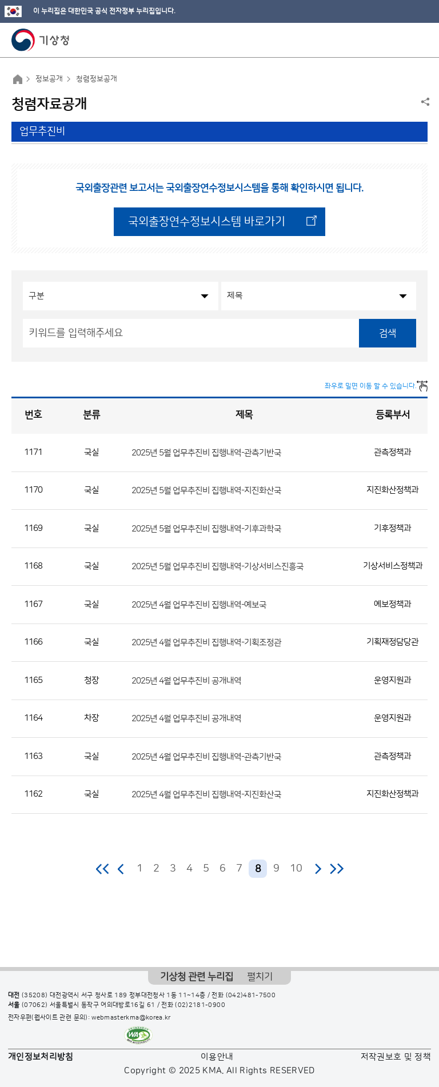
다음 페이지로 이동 (317, 868)
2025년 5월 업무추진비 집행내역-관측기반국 (206, 452)
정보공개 (49, 79)
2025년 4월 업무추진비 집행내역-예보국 (198, 604)
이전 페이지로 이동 (121, 868)
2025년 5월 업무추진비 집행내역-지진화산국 (206, 490)
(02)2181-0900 (200, 1005)
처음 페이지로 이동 (103, 868)
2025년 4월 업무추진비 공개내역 (186, 680)
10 (296, 868)
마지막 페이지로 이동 (336, 868)
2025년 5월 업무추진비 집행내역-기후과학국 (206, 528)
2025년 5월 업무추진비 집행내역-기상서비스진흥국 (217, 567)
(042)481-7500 (251, 995)
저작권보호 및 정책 (396, 1057)
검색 (387, 333)
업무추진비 (42, 131)
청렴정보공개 (96, 79)
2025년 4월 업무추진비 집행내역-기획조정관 (206, 643)
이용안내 (217, 1057)
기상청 (40, 40)
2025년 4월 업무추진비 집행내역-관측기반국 (206, 756)
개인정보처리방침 (41, 1057)
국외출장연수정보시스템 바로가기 (206, 221)
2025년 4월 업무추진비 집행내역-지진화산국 (206, 795)
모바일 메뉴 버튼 (420, 40)
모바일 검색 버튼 (402, 40)
